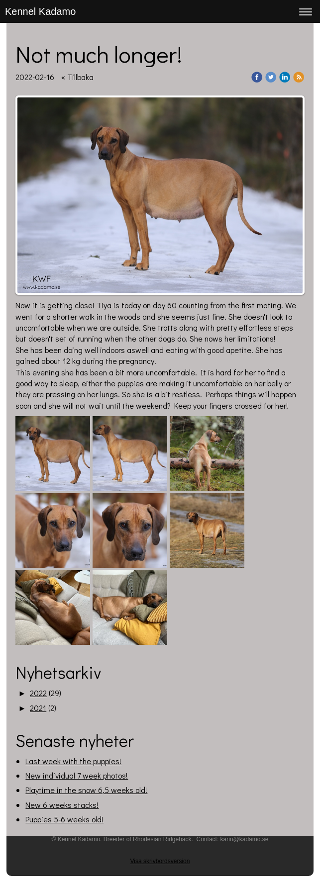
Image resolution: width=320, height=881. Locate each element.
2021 (38, 708)
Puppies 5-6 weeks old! (64, 819)
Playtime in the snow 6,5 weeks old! (86, 790)
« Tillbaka (77, 77)
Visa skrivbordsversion (160, 861)
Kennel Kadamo (40, 11)
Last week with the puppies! (73, 761)
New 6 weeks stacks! (62, 804)
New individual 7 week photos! (76, 775)
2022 (38, 693)
